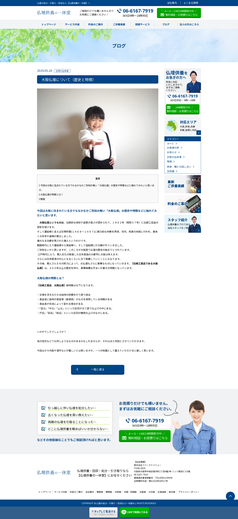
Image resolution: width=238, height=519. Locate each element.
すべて (170, 143)
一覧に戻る (98, 369)
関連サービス (142, 24)
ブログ (166, 24)
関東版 (100, 491)
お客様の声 (173, 147)
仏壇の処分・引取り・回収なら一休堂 (114, 503)
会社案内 (172, 2)
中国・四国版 (130, 491)
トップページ (48, 24)
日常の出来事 (174, 157)
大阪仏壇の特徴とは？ (51, 194)
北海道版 (162, 491)
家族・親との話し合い (179, 166)
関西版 (109, 491)
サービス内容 (72, 24)
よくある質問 (191, 2)
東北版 (172, 491)
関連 (42, 199)
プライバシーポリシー (188, 491)
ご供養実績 (119, 24)
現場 (169, 161)
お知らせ (172, 152)
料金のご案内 (95, 24)
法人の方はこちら (189, 24)
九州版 (151, 491)
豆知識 (170, 171)
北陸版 (142, 491)
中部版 (118, 491)
